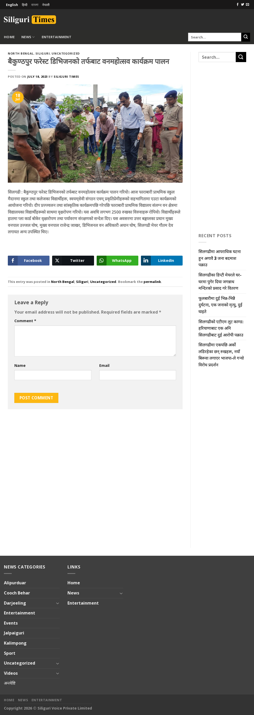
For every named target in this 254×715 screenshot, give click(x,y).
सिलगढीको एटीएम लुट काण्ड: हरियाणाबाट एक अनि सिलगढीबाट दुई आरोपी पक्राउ (221, 328)
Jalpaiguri (14, 633)
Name (20, 365)
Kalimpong (15, 643)
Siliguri (42, 53)
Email (104, 365)
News (28, 37)
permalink (152, 281)
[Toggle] (57, 603)
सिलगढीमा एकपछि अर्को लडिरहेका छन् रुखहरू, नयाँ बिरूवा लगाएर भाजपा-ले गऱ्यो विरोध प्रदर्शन (221, 355)
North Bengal (21, 53)
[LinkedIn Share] (162, 261)
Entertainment (56, 37)
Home (9, 37)
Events (11, 623)
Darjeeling (15, 603)
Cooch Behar (17, 593)
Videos (11, 673)
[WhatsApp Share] (117, 261)
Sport (9, 653)
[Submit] (245, 37)
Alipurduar (15, 583)
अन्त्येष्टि (9, 683)
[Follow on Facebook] (237, 4)
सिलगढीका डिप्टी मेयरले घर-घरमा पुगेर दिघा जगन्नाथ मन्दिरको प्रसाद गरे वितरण (220, 281)
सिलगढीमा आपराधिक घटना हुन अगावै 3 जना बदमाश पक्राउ (220, 258)
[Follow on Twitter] (242, 4)
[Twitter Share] (73, 261)
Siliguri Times (66, 76)
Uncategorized (65, 53)
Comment (25, 320)
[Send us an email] (247, 4)
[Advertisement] (189, 19)
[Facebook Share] (28, 261)
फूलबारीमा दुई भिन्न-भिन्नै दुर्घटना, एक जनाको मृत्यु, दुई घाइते (220, 304)
